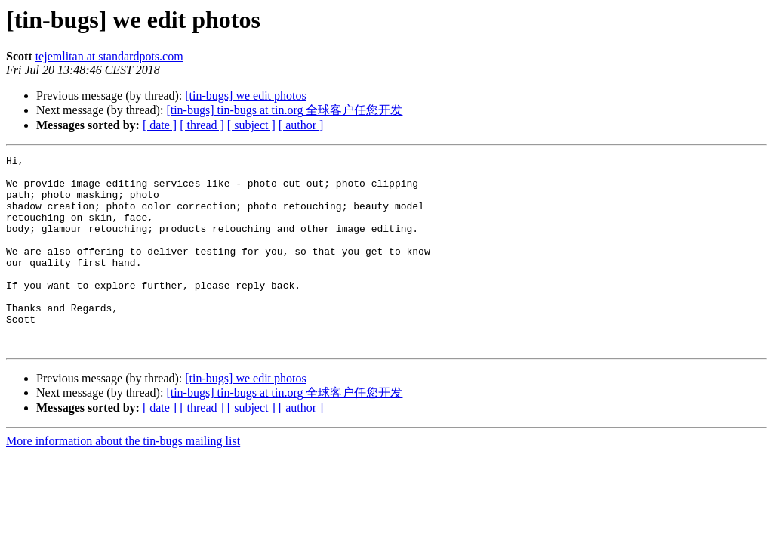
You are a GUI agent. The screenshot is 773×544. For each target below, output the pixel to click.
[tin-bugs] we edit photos (245, 95)
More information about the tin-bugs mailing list (123, 479)
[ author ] (301, 125)
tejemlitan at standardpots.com (109, 56)
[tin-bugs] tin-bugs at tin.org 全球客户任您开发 (284, 110)
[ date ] (160, 125)
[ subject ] (251, 125)
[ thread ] (202, 125)
